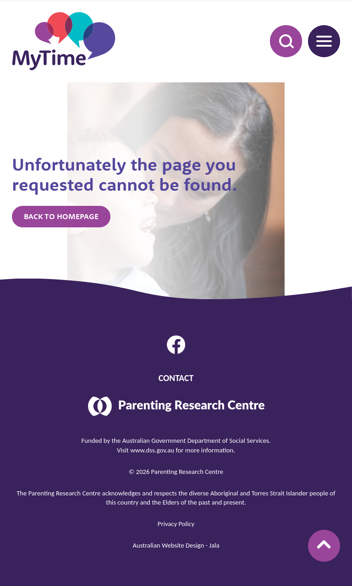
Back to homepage (61, 216)
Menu (320, 41)
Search (281, 40)
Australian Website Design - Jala (176, 545)
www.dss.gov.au (152, 450)
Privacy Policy (176, 524)
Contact (176, 377)
